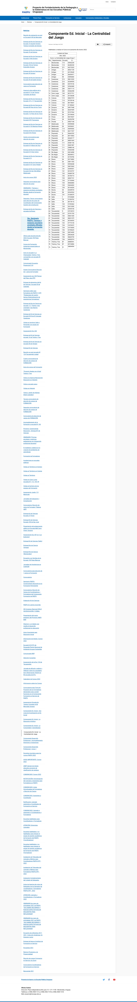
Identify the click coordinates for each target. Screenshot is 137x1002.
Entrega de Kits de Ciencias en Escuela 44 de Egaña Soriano (32, 79)
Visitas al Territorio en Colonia (32, 471)
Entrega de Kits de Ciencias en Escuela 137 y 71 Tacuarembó (32, 100)
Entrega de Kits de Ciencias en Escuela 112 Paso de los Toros (32, 113)
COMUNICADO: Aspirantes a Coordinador (32, 797)
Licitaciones (67, 18)
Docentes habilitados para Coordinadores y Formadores (32, 820)
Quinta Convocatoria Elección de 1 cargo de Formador (32, 271)
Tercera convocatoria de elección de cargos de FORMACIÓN (30, 401)
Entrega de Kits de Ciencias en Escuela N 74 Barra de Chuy (32, 144)
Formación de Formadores (31, 456)
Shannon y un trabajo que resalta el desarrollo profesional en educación (31, 626)
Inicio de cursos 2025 (30, 177)
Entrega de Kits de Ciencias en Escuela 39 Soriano (32, 72)
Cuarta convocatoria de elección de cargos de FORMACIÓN (30, 361)
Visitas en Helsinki (29, 388)
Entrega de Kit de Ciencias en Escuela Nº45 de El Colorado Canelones (32, 316)
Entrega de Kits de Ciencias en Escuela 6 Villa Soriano (32, 57)
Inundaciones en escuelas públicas (31, 461)
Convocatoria (27, 577)
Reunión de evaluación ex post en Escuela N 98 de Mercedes (32, 36)
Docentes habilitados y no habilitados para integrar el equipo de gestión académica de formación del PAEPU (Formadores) (32, 848)
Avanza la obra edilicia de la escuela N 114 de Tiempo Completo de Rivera (32, 92)
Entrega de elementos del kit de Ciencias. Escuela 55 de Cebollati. (32, 284)
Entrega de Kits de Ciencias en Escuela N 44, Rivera (32, 132)
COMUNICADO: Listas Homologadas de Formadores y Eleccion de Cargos (32, 789)
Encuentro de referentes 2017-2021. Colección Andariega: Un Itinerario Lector (32, 935)
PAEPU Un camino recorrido (32, 605)
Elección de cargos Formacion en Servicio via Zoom (32, 959)
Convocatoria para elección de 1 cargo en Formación (32, 572)
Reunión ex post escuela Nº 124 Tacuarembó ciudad (31, 353)
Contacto (113, 1)
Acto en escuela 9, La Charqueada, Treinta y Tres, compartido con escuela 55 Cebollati (31, 256)
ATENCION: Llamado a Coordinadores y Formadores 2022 (32, 897)
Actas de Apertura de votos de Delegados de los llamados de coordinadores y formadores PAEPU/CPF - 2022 (32, 888)
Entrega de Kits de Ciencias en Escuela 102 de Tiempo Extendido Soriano (32, 65)
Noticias (29, 22)
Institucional (25, 18)
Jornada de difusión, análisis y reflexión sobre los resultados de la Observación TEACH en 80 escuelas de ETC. (32, 672)
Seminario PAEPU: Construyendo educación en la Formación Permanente (32, 584)
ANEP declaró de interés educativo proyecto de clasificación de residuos (31, 768)
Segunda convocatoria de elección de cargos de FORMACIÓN (31, 410)
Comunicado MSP (29, 653)
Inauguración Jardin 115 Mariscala (30, 493)
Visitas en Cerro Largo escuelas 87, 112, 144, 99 (31, 481)
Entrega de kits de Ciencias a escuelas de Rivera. (32, 210)
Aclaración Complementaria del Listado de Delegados (32, 879)
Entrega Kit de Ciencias (30, 348)
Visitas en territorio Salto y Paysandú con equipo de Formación (31, 325)
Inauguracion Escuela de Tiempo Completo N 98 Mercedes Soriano (31, 704)
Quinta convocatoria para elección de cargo (31, 138)
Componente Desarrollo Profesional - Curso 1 (30, 748)
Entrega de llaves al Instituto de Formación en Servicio (33, 942)
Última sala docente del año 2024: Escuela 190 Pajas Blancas (32, 238)
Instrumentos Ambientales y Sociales (97, 18)
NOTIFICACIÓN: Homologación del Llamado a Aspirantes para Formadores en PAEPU (33, 781)
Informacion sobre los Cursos (32, 683)
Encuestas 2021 (28, 948)
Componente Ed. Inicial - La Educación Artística (31, 720)
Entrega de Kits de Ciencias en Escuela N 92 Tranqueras (32, 119)
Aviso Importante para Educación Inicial (30, 633)
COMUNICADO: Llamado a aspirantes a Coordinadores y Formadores (32, 812)
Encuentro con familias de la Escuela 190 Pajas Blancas (32, 559)
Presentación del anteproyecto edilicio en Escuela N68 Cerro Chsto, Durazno (32, 528)
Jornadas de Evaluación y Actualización (31, 500)
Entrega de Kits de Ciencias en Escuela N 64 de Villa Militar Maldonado (32, 171)
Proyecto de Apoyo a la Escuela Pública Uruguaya (36, 979)
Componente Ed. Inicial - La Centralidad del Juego (48, 22)
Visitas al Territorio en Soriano (32, 467)
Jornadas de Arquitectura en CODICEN (32, 565)
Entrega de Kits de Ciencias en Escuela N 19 (32, 157)
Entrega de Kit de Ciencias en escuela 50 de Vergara (32, 343)
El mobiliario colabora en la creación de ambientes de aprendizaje (31, 450)
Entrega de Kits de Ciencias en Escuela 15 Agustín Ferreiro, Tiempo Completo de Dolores (32, 44)
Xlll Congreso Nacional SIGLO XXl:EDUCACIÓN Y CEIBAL (32, 610)
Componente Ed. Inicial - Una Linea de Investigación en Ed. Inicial (32, 713)
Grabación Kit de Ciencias (31, 600)
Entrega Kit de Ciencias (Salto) (32, 541)
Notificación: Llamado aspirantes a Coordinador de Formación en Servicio (32, 804)
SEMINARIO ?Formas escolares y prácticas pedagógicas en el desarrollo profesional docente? (32, 440)
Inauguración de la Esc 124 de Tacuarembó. (32, 663)
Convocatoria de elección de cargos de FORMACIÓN (32, 417)
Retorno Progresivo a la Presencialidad (30, 953)
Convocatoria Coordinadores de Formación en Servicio (32, 966)
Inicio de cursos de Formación (32, 367)
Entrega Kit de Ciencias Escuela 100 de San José (31, 521)
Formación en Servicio (53, 18)
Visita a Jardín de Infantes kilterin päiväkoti (31, 394)
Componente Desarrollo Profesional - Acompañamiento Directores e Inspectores (33, 740)
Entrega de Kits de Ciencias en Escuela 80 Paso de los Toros (32, 106)
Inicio (107, 1)
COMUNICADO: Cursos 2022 (32, 774)
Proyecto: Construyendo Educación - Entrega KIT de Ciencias (31, 431)
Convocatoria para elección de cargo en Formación (32, 85)
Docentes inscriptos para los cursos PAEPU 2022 (32, 754)
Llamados (78, 18)
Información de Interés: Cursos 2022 (33, 640)
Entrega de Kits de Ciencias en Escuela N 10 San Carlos (32, 151)
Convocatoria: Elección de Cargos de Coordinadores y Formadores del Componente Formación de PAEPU (32, 593)
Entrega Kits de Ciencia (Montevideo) (30, 553)
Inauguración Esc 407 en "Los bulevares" (32, 536)
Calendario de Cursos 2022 (31, 679)
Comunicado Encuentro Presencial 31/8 (30, 264)
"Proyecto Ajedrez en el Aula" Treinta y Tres (32, 372)
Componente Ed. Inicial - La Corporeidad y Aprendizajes (31, 727)
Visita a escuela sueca (30, 384)
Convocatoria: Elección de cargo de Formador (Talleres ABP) (32, 507)
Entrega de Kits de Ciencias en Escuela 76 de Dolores (32, 51)
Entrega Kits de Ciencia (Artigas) (30, 546)
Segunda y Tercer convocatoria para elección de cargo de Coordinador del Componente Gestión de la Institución (33, 202)
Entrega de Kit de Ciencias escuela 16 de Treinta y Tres (32, 336)
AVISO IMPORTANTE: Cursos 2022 (32, 761)
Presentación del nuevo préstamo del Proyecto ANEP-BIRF (32, 618)
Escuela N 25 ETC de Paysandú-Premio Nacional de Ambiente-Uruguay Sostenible (32, 647)
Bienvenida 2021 (28, 971)
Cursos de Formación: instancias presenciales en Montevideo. (31, 246)
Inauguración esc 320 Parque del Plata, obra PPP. (32, 277)
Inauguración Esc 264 (30, 331)
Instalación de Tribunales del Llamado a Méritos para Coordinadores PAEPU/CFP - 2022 (32, 860)
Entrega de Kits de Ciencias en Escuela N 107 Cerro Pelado (32, 163)
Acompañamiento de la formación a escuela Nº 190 (32, 423)
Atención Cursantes (29, 658)
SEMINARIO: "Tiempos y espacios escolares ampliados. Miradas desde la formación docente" (33, 191)
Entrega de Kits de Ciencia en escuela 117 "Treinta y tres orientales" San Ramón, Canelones (32, 307)
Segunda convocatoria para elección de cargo (31, 183)
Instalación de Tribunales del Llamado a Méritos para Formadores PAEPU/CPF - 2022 (32, 871)
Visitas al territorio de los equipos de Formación (31, 487)
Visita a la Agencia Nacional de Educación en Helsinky (33, 379)
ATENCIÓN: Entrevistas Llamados (30, 826)
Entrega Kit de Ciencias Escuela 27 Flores (30, 515)
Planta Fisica (37, 18)
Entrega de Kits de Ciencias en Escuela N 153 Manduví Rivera (32, 125)
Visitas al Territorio (29, 475)
